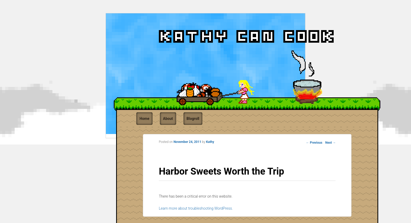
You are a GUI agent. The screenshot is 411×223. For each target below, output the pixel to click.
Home (144, 118)
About (168, 118)
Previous (314, 142)
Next (330, 142)
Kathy (210, 142)
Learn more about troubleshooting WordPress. (196, 208)
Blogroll (193, 118)
